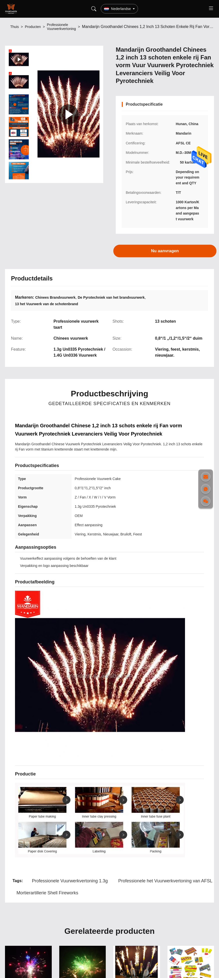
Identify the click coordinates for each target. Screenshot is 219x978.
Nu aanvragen (165, 251)
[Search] (94, 9)
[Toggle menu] (211, 8)
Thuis (14, 27)
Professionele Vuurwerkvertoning (61, 27)
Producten (33, 27)
